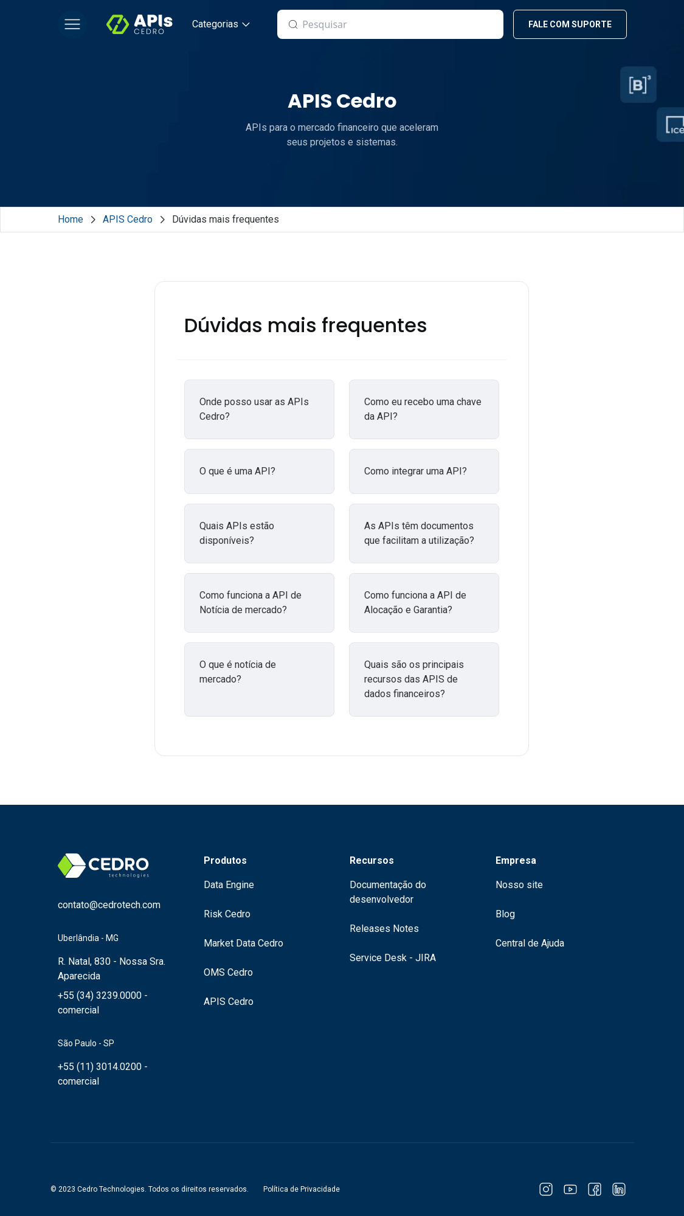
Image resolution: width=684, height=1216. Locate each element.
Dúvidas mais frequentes (225, 219)
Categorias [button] (215, 24)
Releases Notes (384, 928)
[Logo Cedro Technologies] (139, 24)
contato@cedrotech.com (109, 905)
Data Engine (229, 885)
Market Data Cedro (243, 943)
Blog (505, 914)
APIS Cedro (128, 219)
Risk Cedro (227, 914)
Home (70, 219)
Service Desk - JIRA (393, 958)
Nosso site (519, 885)
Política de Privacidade (301, 1189)
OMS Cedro (228, 972)
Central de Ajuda (530, 943)
